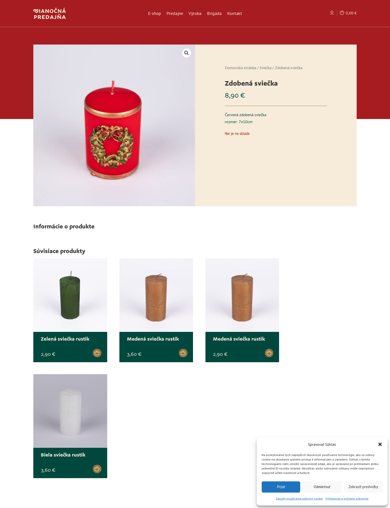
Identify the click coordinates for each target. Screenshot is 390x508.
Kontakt (234, 14)
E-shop (154, 14)
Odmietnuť (322, 486)
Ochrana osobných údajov (221, 452)
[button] (380, 444)
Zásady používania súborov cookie (299, 498)
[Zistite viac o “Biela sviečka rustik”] (343, 349)
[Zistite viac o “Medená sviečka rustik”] (175, 349)
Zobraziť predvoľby (363, 486)
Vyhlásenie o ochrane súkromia (346, 498)
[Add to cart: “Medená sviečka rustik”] (259, 349)
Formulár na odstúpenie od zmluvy (229, 458)
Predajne (174, 14)
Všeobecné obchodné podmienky (227, 439)
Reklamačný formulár (218, 465)
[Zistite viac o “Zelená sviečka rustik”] (92, 349)
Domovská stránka (240, 67)
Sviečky (265, 67)
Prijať (281, 486)
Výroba (195, 14)
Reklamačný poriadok (217, 446)
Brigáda (214, 14)
